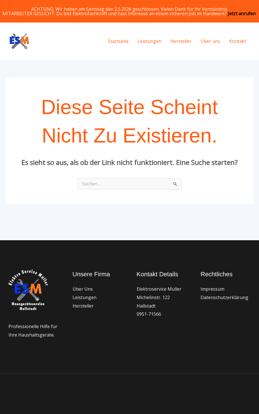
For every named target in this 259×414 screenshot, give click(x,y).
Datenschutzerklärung (224, 297)
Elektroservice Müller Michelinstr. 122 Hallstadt (159, 297)
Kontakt (237, 41)
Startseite (118, 41)
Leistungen (149, 41)
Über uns (210, 41)
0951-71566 (149, 314)
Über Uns (83, 289)
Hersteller (181, 41)
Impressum (212, 289)
